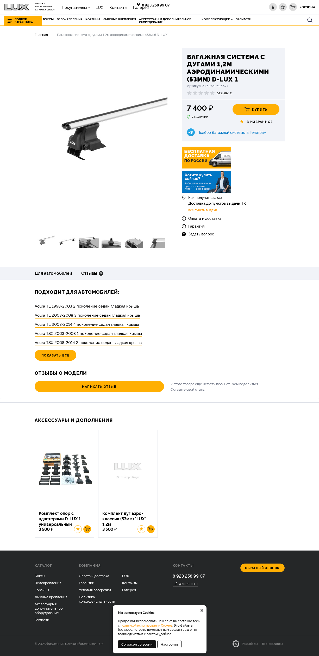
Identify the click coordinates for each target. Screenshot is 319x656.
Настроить (169, 644)
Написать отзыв (63, 386)
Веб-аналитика (272, 647)
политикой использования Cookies (146, 625)
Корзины (42, 593)
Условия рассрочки (95, 593)
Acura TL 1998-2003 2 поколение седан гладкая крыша (87, 306)
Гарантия (196, 229)
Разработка (250, 647)
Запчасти (42, 623)
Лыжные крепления (51, 600)
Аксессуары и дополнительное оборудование (49, 611)
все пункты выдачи (202, 213)
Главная (41, 34)
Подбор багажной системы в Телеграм (231, 132)
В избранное (256, 121)
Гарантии (86, 586)
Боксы (40, 579)
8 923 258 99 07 (156, 4)
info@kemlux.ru (185, 587)
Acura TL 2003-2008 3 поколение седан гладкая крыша (87, 315)
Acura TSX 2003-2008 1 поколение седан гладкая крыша (88, 333)
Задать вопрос (201, 237)
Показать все (55, 355)
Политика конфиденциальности (97, 602)
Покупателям (71, 6)
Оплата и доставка (204, 221)
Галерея (125, 6)
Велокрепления (48, 586)
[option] (101, 136)
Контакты (107, 6)
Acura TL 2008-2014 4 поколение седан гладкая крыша (87, 324)
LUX (92, 6)
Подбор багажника (24, 20)
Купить (255, 109)
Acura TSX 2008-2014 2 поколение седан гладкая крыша (88, 342)
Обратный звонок (262, 572)
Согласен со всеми (137, 644)
